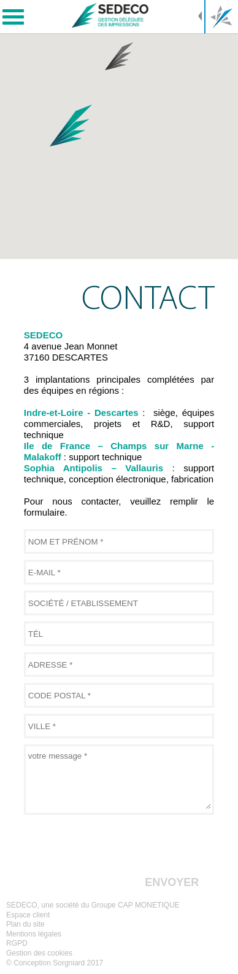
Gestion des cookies (39, 953)
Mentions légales (33, 934)
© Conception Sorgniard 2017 (54, 963)
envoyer (172, 882)
